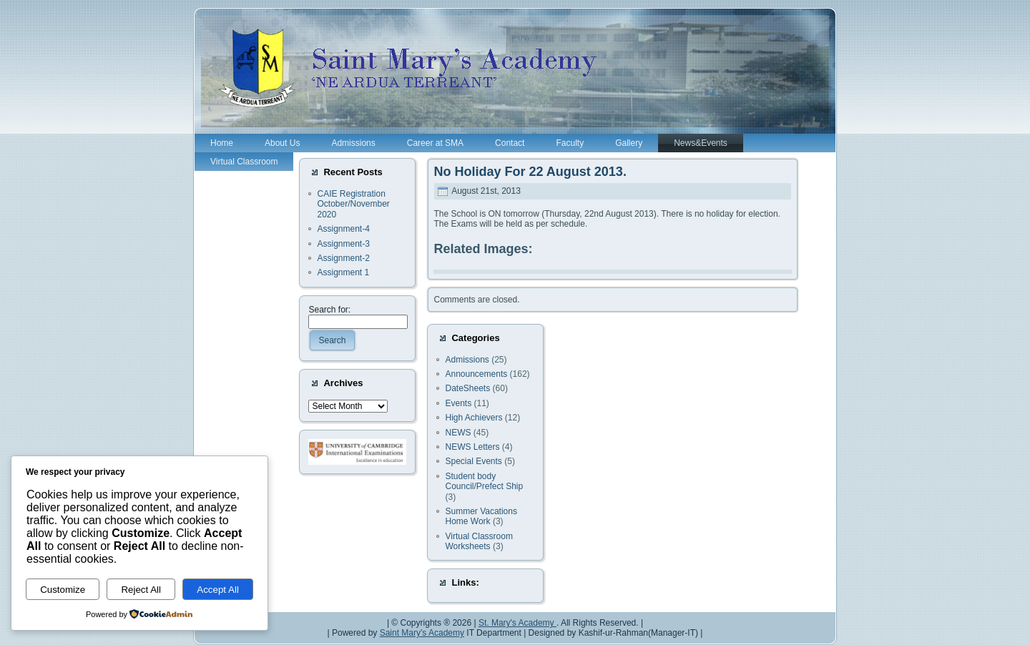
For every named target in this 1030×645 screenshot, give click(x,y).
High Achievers (473, 418)
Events (458, 403)
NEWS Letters (472, 447)
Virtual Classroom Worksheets (478, 541)
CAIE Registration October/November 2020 (353, 204)
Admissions (467, 360)
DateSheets (467, 388)
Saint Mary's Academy (422, 633)
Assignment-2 (343, 258)
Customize (62, 589)
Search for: (329, 310)
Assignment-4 (343, 229)
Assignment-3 (343, 244)
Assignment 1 (343, 272)
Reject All (141, 589)
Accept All (218, 589)
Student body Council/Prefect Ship (484, 481)
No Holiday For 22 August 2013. (529, 171)
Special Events (473, 461)
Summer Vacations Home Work (480, 516)
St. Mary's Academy (517, 623)
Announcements (476, 374)
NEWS (458, 433)
